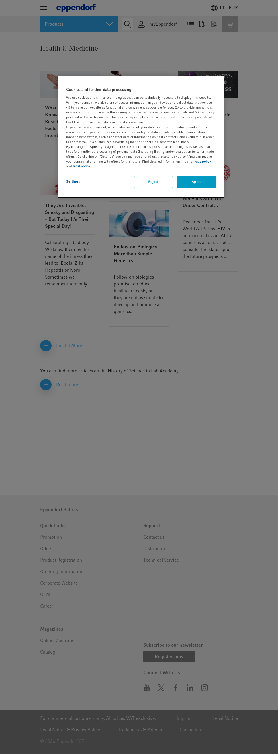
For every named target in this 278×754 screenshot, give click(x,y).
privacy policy (200, 161)
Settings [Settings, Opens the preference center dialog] (73, 181)
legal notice (81, 166)
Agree (196, 182)
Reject (153, 182)
